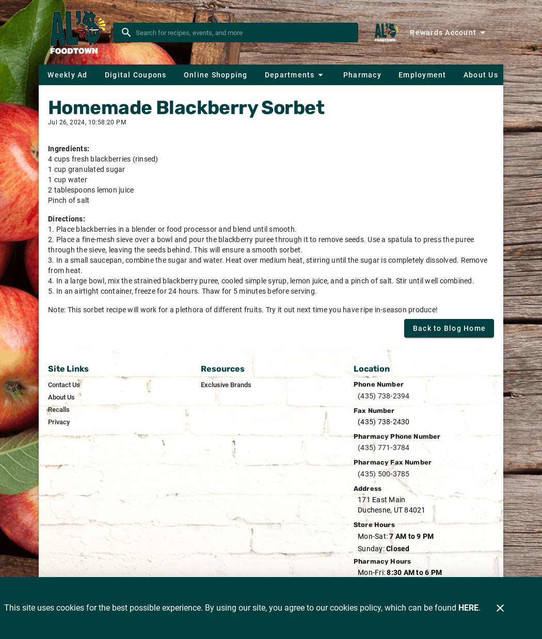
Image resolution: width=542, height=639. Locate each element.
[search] (243, 32)
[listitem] (64, 385)
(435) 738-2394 (384, 396)
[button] (295, 75)
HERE (468, 608)
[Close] (500, 608)
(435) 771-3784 (384, 447)
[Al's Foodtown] (79, 32)
